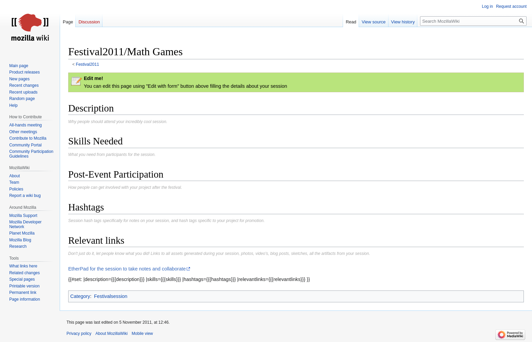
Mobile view (142, 333)
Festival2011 (87, 64)
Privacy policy (78, 333)
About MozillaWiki (111, 333)
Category (80, 296)
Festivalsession (110, 296)
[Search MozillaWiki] (473, 21)
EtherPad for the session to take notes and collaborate (127, 268)
